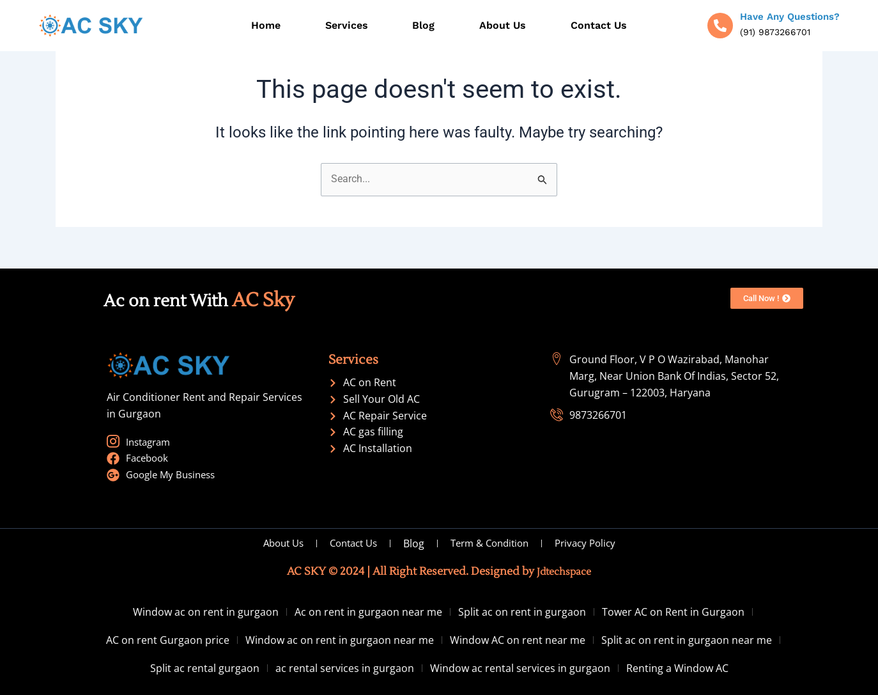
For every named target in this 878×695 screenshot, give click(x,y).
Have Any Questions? (790, 16)
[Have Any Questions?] (720, 25)
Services (346, 25)
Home (266, 25)
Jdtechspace (564, 572)
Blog (423, 25)
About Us (502, 25)
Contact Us (599, 25)
